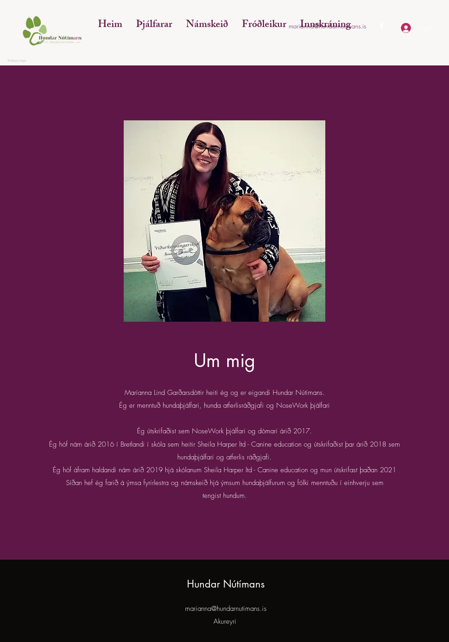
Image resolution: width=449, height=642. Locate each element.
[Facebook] (381, 25)
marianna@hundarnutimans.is (226, 608)
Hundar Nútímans (226, 583)
